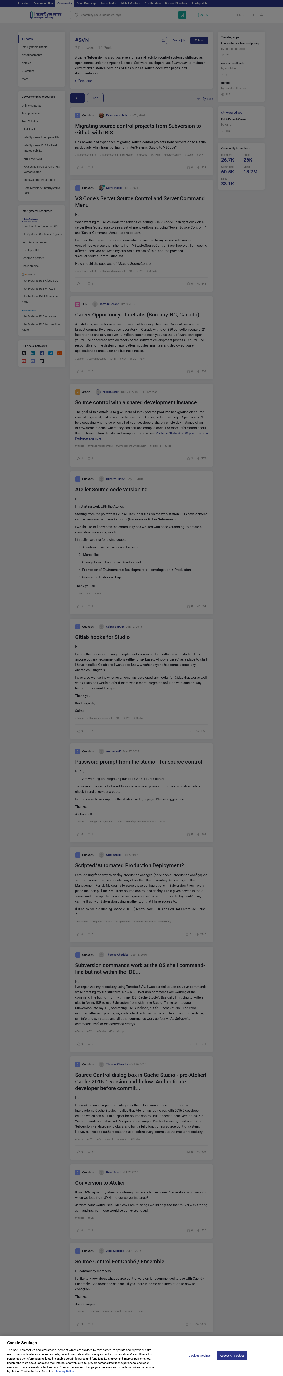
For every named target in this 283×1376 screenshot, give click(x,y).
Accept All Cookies (232, 1359)
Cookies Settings (200, 1359)
